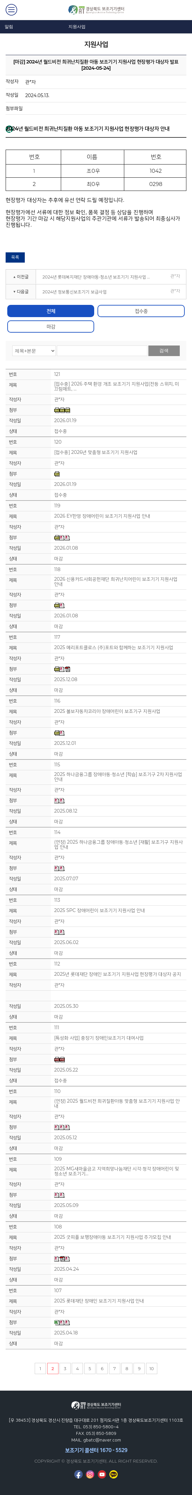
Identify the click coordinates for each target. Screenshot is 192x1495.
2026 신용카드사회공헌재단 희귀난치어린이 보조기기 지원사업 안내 (115, 582)
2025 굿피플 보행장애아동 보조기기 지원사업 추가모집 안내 (112, 1237)
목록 (15, 257)
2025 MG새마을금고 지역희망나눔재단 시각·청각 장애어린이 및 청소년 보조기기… (116, 1171)
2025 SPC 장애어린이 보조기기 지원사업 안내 (99, 910)
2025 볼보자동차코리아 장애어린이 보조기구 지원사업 (107, 711)
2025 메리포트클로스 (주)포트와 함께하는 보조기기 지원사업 (113, 647)
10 (151, 1368)
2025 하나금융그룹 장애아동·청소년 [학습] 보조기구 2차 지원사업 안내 (118, 777)
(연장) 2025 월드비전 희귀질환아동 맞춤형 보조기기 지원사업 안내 (117, 1104)
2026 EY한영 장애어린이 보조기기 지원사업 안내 (102, 516)
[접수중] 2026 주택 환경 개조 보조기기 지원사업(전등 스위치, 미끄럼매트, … (116, 386)
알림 (9, 26)
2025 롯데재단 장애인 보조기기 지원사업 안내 (99, 1300)
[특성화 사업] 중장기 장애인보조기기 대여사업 (99, 1038)
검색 (164, 350)
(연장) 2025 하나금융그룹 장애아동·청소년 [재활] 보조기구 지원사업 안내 (118, 845)
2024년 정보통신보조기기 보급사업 (74, 291)
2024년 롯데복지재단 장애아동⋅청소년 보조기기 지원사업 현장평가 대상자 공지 (99, 276)
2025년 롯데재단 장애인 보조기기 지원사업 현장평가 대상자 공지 (117, 974)
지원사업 (77, 26)
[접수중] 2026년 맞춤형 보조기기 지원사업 (95, 452)
